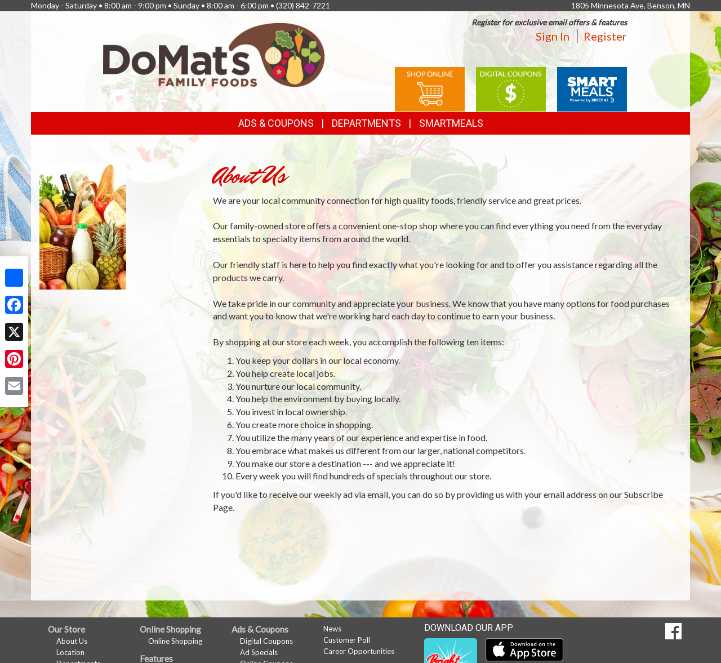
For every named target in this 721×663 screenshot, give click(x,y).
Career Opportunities (358, 651)
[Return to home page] (214, 54)
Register (605, 36)
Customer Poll (346, 639)
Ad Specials (259, 652)
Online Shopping (175, 641)
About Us (71, 641)
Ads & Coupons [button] (276, 123)
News (332, 628)
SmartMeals (451, 123)
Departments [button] (366, 123)
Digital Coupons (266, 641)
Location (70, 652)
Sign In (552, 36)
